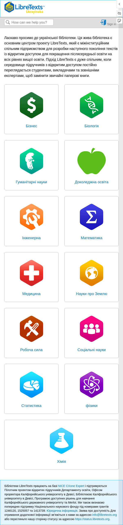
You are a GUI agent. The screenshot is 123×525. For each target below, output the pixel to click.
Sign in (111, 24)
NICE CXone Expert (71, 486)
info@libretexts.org (104, 514)
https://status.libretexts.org (92, 519)
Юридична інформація (62, 510)
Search (8, 22)
